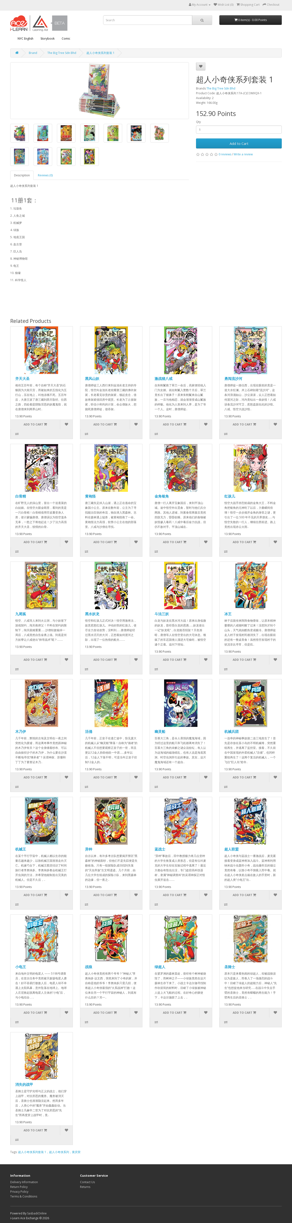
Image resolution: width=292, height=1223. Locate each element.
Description (22, 175)
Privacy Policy (19, 1192)
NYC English (25, 39)
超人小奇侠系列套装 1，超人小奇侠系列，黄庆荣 (49, 1152)
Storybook (47, 39)
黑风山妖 (92, 378)
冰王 (228, 613)
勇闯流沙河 (233, 378)
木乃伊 (20, 731)
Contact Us (87, 1182)
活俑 (88, 731)
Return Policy (19, 1187)
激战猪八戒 (163, 378)
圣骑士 (229, 966)
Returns (85, 1187)
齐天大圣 (22, 378)
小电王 (20, 966)
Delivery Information (24, 1182)
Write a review (243, 154)
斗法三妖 (162, 613)
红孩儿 (229, 496)
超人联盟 (231, 849)
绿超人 (160, 966)
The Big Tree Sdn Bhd (61, 53)
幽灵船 (160, 731)
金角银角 (162, 496)
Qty (198, 122)
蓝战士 (160, 849)
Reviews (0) (45, 175)
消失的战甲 (24, 1084)
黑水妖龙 (92, 613)
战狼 (88, 966)
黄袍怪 (90, 496)
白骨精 (20, 496)
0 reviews (225, 154)
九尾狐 (20, 613)
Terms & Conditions (23, 1196)
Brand (33, 53)
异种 (88, 849)
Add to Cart (239, 143)
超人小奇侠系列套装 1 (100, 53)
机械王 (20, 849)
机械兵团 (231, 731)
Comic (66, 39)
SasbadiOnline (37, 1213)
